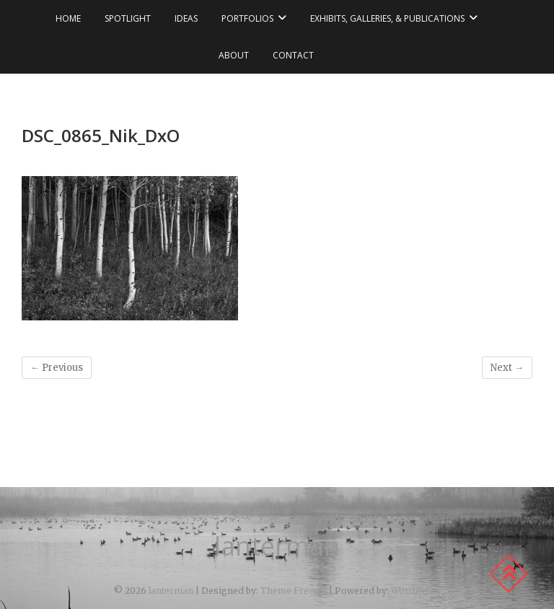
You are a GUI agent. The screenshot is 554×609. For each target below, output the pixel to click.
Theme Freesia (293, 590)
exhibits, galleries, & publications (387, 18)
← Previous (56, 368)
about (234, 55)
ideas (186, 18)
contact (293, 55)
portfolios (247, 18)
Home (68, 18)
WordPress (416, 590)
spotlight (128, 18)
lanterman (277, 546)
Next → (507, 368)
